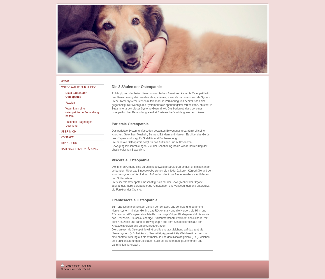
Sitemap (86, 265)
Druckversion (71, 265)
